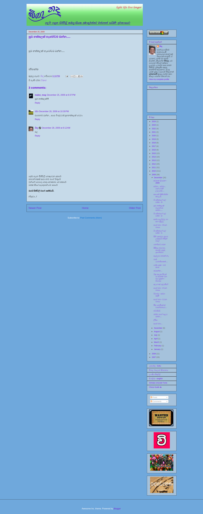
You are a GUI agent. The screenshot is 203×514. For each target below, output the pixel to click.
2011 (154, 167)
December (158, 178)
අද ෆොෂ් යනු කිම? (161, 284)
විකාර (43, 80)
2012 (154, 164)
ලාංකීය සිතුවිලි (155, 374)
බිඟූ (36, 128)
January (157, 349)
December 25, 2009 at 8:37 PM (61, 95)
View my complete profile (159, 79)
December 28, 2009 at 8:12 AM (56, 128)
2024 (154, 121)
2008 (154, 354)
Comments (156, 401)
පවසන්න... (158, 271)
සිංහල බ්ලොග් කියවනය (158, 370)
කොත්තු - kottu (155, 366)
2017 (154, 146)
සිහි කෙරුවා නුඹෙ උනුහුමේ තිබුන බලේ (161, 238)
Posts (154, 397)
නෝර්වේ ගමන (160, 244)
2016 (154, 150)
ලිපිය (155, 320)
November (158, 328)
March (157, 342)
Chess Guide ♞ (155, 387)
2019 (154, 139)
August (157, 331)
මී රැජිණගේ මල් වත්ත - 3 (160, 201)
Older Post (135, 208)
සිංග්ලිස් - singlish (156, 379)
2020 (154, 136)
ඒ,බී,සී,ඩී (157, 311)
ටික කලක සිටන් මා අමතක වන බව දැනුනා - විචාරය (160, 277)
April (156, 339)
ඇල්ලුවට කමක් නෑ (161, 256)
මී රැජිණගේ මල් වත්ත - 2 (160, 215)
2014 (154, 157)
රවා (36, 111)
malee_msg (40, 95)
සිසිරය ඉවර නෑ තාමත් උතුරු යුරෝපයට (159, 250)
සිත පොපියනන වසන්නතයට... (160, 306)
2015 (154, 153)
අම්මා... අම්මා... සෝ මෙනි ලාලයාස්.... (160, 188)
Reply (37, 103)
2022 (154, 129)
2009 (154, 175)
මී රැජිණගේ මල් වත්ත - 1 (160, 232)
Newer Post (35, 208)
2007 (154, 357)
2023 (154, 125)
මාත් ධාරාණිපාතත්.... (161, 260)
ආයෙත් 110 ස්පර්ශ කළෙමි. (161, 195)
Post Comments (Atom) (91, 218)
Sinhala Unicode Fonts (158, 383)
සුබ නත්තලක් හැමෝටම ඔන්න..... (159, 208)
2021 (154, 132)
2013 (154, 160)
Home (85, 208)
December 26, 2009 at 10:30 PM (54, 111)
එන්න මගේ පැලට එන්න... (161, 315)
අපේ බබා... (158, 324)
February (158, 346)
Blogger (117, 509)
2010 (154, 171)
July (156, 335)
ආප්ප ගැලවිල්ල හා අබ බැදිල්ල (161, 220)
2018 (154, 143)
